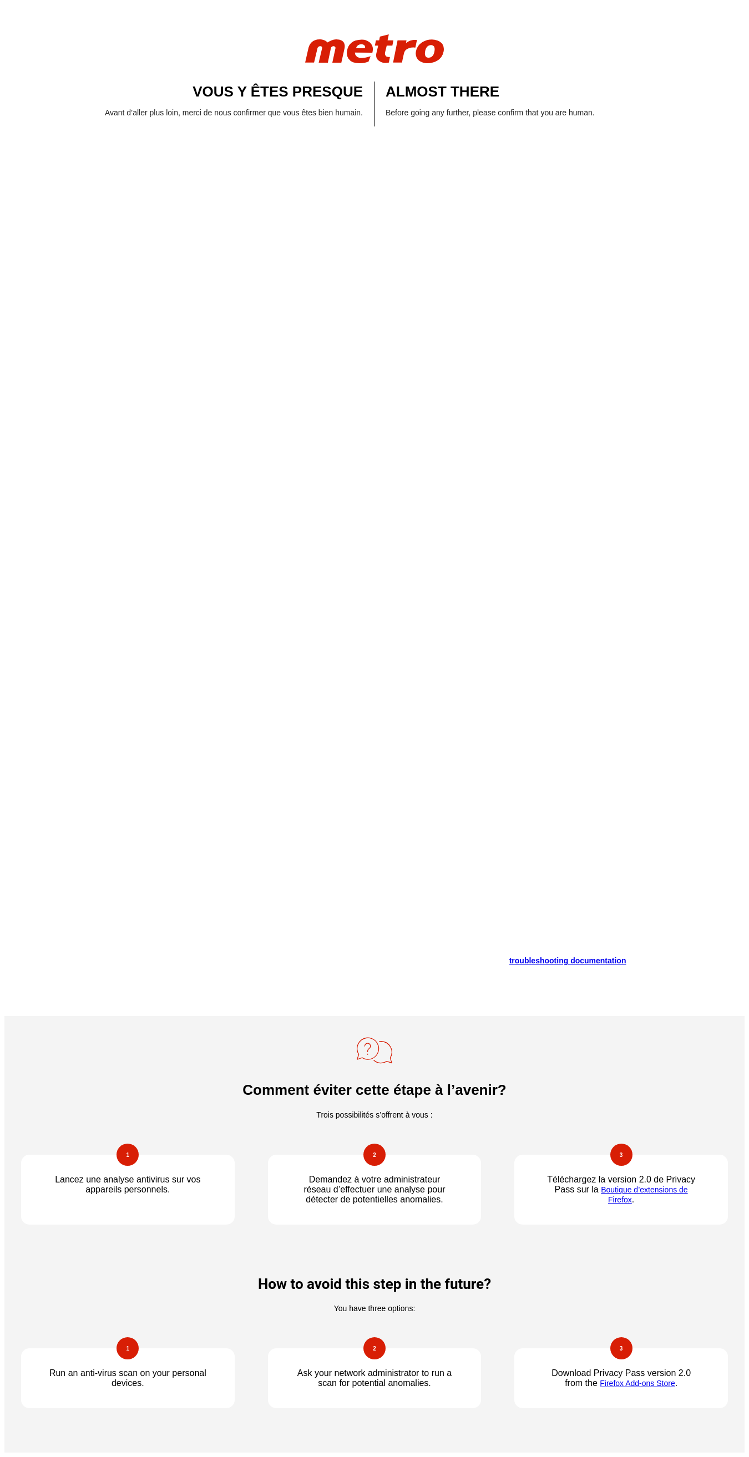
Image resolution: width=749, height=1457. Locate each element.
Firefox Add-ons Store (637, 1383)
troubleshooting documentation (567, 960)
